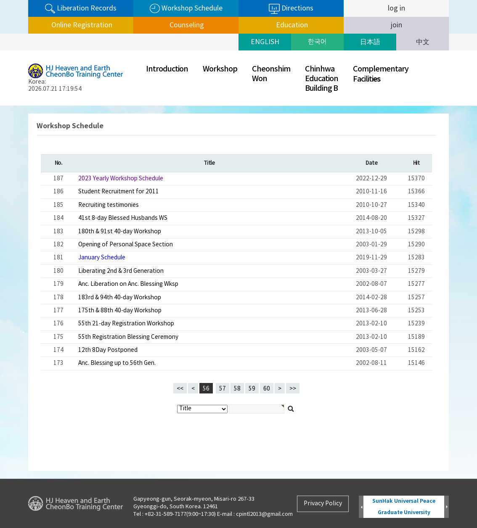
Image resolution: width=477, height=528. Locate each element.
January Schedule (101, 257)
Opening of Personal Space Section (125, 244)
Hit (416, 163)
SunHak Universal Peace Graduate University (403, 506)
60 (265, 387)
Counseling (186, 25)
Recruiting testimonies (108, 205)
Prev (361, 507)
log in (396, 8)
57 (221, 387)
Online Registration (81, 25)
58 (236, 387)
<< (180, 388)
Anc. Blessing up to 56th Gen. (117, 363)
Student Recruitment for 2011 (118, 191)
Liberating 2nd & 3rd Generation (121, 271)
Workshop (220, 69)
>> (292, 388)
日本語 (370, 42)
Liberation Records (81, 8)
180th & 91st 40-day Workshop (119, 231)
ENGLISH (265, 42)
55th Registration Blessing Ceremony (128, 337)
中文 (422, 42)
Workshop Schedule (186, 8)
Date (371, 163)
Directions (291, 9)
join (396, 25)
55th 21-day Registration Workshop (126, 323)
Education (291, 25)
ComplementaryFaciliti (380, 74)
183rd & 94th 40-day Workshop (119, 297)
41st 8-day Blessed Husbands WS (122, 218)
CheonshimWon (271, 74)
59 (250, 387)
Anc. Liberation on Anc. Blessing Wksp (128, 284)
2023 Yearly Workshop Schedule (120, 178)
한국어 (317, 42)
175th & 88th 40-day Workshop (120, 310)
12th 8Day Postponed (108, 350)
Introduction (167, 69)
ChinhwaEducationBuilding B (321, 79)
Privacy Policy (323, 503)
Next (446, 507)
